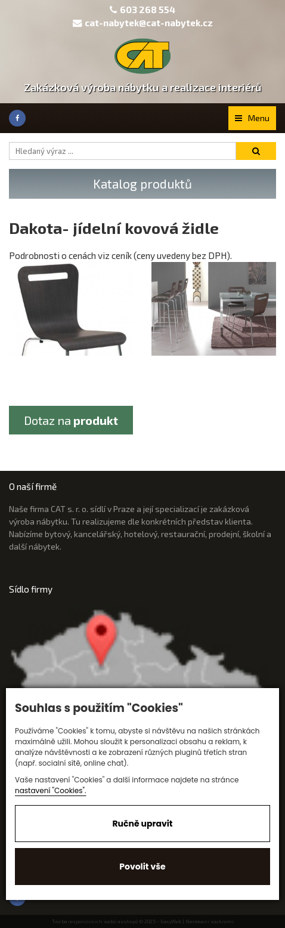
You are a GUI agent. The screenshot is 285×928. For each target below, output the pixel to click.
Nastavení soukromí (209, 921)
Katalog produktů (142, 183)
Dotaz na (71, 420)
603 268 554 (147, 9)
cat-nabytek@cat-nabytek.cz (143, 22)
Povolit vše (142, 866)
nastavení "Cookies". (50, 790)
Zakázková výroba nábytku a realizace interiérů (143, 87)
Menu (252, 118)
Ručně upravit (142, 824)
